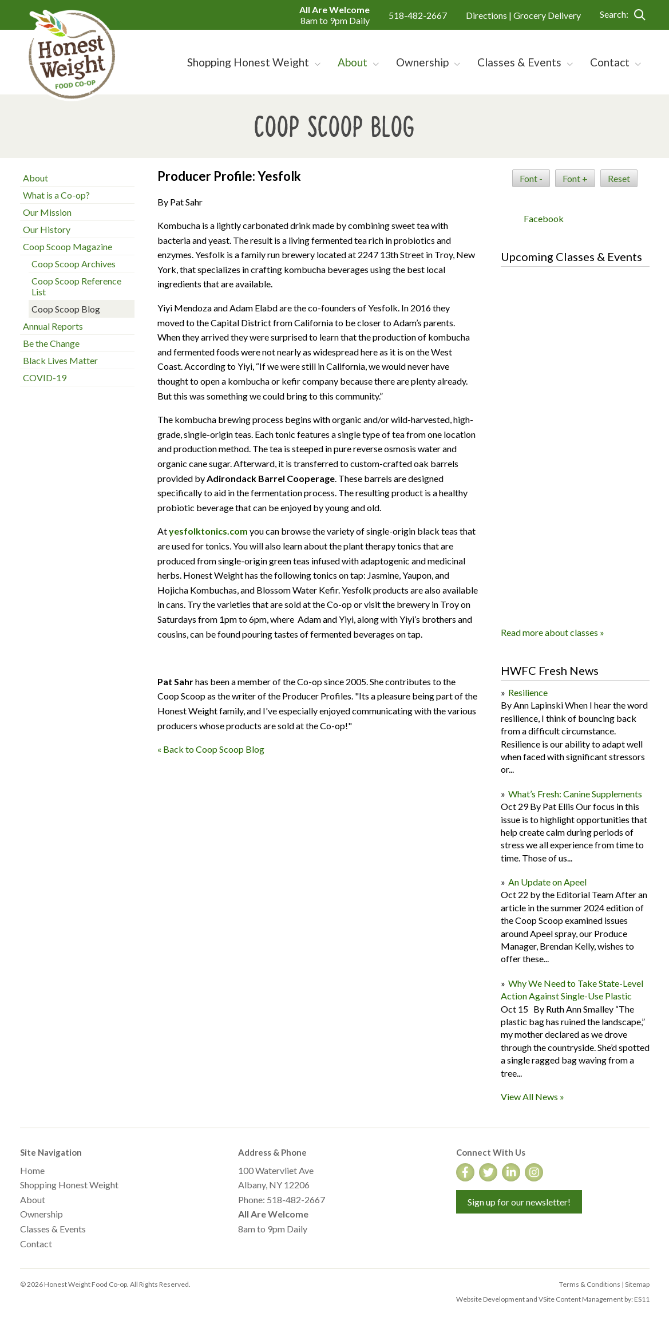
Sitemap (637, 1284)
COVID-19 (44, 377)
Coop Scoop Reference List (76, 286)
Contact (36, 1243)
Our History (46, 229)
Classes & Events (53, 1228)
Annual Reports (53, 326)
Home (32, 1170)
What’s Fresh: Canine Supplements (575, 793)
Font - (531, 178)
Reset (619, 178)
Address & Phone (272, 1152)
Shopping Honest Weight (69, 1184)
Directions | (489, 15)
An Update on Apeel (547, 881)
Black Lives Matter (60, 360)
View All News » (532, 1096)
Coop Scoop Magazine (67, 246)
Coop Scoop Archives (73, 263)
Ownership (41, 1213)
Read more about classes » (552, 632)
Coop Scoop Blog (65, 308)
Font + (575, 178)
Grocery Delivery (547, 15)
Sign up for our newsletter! (519, 1201)
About (35, 177)
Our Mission (47, 212)
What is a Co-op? (56, 194)
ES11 (642, 1299)
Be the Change (51, 343)
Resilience (528, 692)
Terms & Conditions (589, 1284)
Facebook (544, 218)
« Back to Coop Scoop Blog (210, 749)
